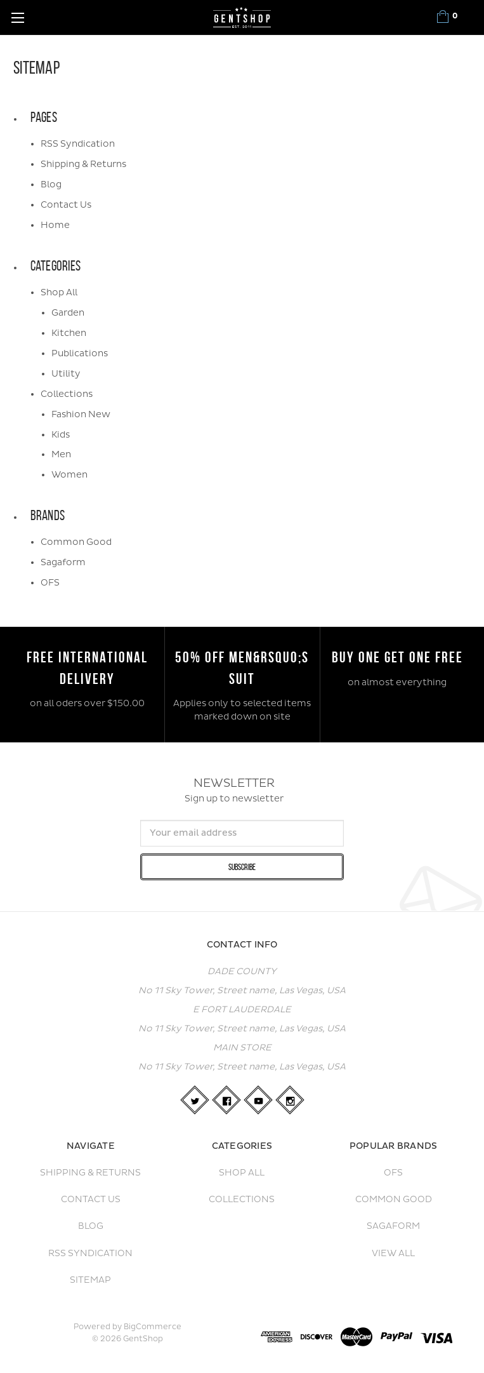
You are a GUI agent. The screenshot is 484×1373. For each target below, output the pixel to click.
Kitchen (68, 333)
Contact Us (66, 204)
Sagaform (63, 562)
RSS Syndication (78, 143)
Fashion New (80, 414)
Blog (51, 184)
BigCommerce (152, 1327)
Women (69, 474)
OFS (50, 582)
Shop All (59, 292)
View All (393, 1253)
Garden (67, 312)
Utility (66, 373)
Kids (60, 434)
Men (61, 454)
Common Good (76, 542)
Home (55, 225)
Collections (67, 394)
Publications (79, 353)
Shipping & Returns (83, 164)
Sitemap (90, 1280)
